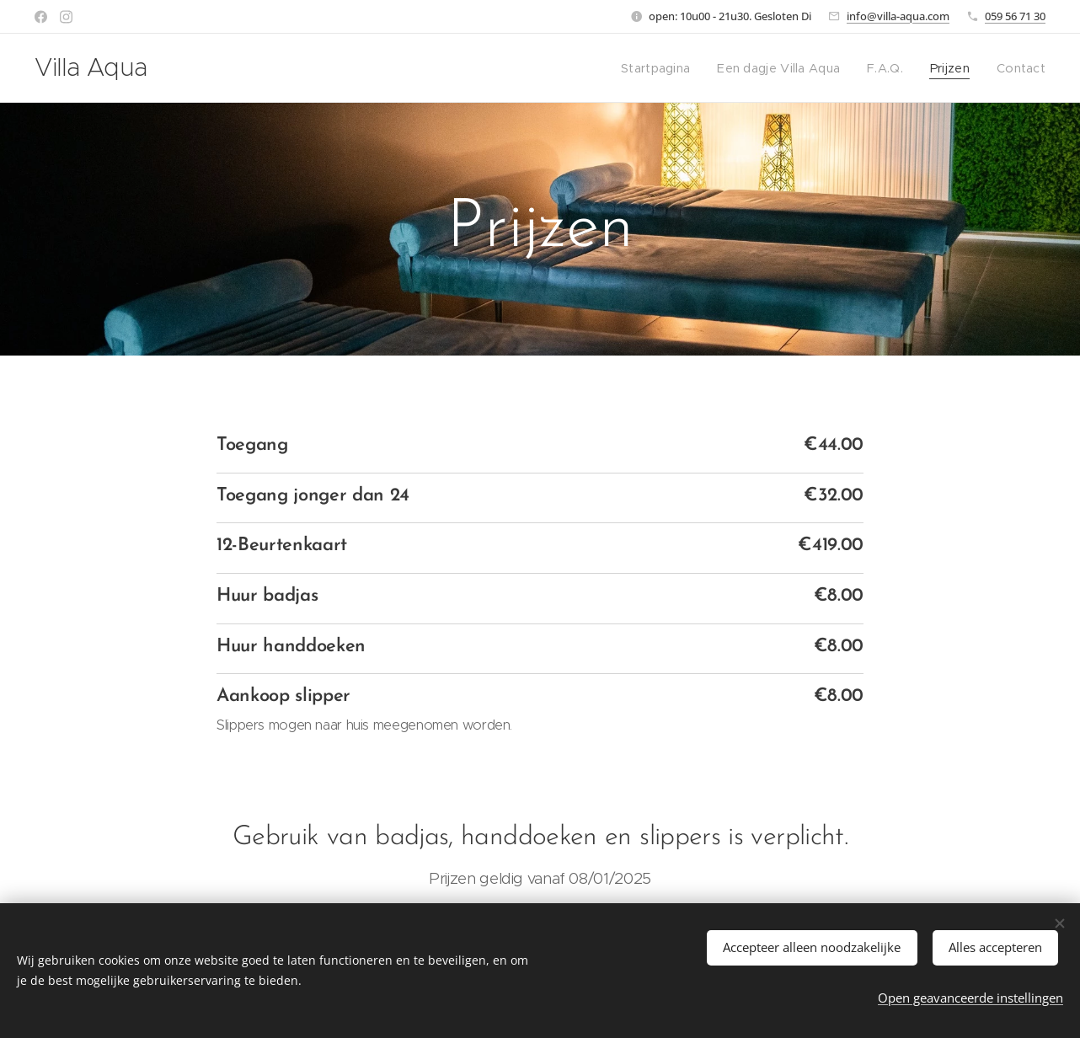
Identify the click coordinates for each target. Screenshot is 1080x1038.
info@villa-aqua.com (898, 16)
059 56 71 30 (1015, 16)
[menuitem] (671, 68)
